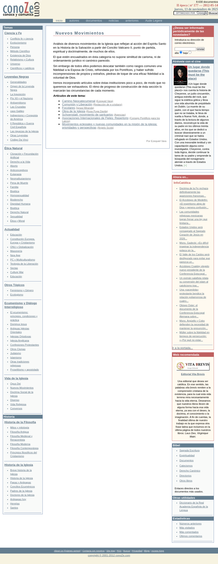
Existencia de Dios (20, 55)
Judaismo (15, 353)
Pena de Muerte (19, 182)
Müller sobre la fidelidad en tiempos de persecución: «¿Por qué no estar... (194, 336)
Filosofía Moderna (20, 444)
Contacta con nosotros (93, 550)
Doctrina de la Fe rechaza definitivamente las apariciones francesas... (193, 192)
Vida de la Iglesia (16, 378)
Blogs (147, 550)
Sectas (14, 268)
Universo (15, 63)
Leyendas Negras (17, 76)
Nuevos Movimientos (22, 387)
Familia (14, 187)
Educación (16, 234)
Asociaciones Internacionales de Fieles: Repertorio (95, 118)
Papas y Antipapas (20, 482)
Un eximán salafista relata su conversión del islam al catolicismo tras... (193, 282)
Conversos (16, 408)
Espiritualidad (186, 455)
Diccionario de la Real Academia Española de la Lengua (193, 506)
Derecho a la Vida (20, 161)
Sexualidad (16, 216)
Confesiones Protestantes (24, 344)
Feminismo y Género (22, 290)
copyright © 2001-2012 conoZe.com (109, 555)
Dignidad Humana (20, 203)
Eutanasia (15, 174)
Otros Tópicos (15, 285)
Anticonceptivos (19, 170)
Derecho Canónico (189, 470)
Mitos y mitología (19, 427)
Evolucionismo (18, 42)
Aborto (14, 165)
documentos (94, 20)
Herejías (15, 503)
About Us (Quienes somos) (67, 550)
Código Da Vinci (19, 139)
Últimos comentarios (190, 536)
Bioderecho (16, 199)
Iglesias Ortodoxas (20, 336)
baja (185, 53)
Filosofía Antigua (19, 431)
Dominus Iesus (18, 324)
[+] (185, 165)
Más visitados (187, 527)
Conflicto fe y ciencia (21, 38)
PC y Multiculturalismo (22, 259)
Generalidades (18, 82)
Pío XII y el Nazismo (21, 98)
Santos (14, 507)
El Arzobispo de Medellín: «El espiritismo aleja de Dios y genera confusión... (193, 204)
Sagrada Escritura (189, 450)
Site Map (110, 550)
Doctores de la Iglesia (22, 495)
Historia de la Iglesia (19, 465)
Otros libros (185, 480)
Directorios (185, 475)
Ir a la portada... (182, 348)
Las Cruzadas (18, 106)
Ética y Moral (17, 220)
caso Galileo (17, 111)
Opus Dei (15, 383)
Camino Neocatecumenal (78, 101)
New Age (15, 255)
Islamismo (16, 357)
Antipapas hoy (18, 499)
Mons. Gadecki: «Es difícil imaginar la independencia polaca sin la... (194, 246)
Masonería (16, 251)
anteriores (132, 20)
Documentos (186, 460)
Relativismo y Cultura (22, 59)
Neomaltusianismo (20, 178)
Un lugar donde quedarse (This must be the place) (199, 72)
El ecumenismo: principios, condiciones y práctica (23, 316)
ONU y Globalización (22, 247)
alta (177, 53)
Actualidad (12, 229)
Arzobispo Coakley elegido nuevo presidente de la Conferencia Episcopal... (194, 270)
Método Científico (20, 51)
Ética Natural (13, 148)
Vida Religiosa (18, 404)
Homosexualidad (19, 195)
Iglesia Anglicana (19, 340)
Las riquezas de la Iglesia (24, 131)
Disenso (14, 400)
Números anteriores (190, 523)
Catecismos (186, 465)
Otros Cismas (17, 349)
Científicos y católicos (22, 68)
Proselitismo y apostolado (24, 369)
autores (74, 20)
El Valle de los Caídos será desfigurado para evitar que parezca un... (194, 258)
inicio (59, 20)
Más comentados (188, 532)
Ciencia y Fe (13, 33)
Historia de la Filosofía (20, 422)
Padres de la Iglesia (21, 490)
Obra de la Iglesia (73, 111)
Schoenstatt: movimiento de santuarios (87, 114)
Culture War (17, 272)
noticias (114, 20)
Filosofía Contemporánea (24, 448)
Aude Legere (153, 20)
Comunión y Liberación (77, 104)
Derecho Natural (19, 212)
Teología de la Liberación (24, 263)
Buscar (126, 550)
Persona (15, 47)
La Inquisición (18, 94)
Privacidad (137, 550)
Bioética (14, 191)
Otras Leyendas (19, 135)
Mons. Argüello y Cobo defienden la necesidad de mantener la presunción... (194, 324)
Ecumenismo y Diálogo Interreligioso (21, 305)
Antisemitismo (18, 102)
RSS (119, 550)
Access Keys (157, 550)
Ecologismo (16, 294)
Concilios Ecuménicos (22, 486)
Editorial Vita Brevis (193, 374)
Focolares (68, 107)
